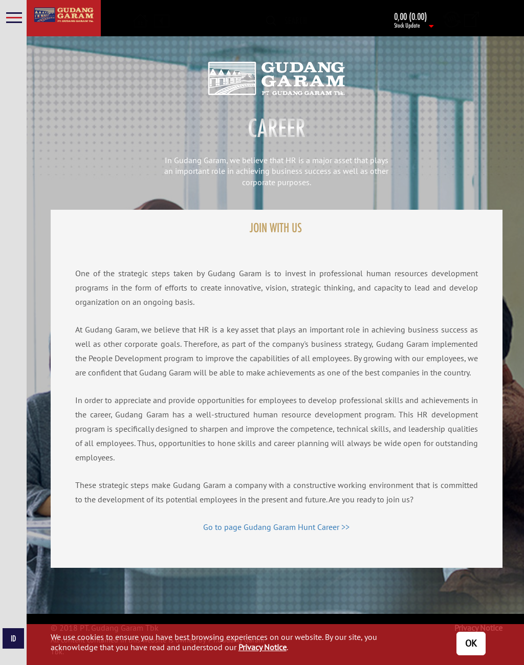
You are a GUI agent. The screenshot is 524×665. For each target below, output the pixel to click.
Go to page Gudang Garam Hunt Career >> (276, 527)
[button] (140, 14)
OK (471, 643)
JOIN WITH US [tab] (276, 227)
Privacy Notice (262, 647)
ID (13, 638)
